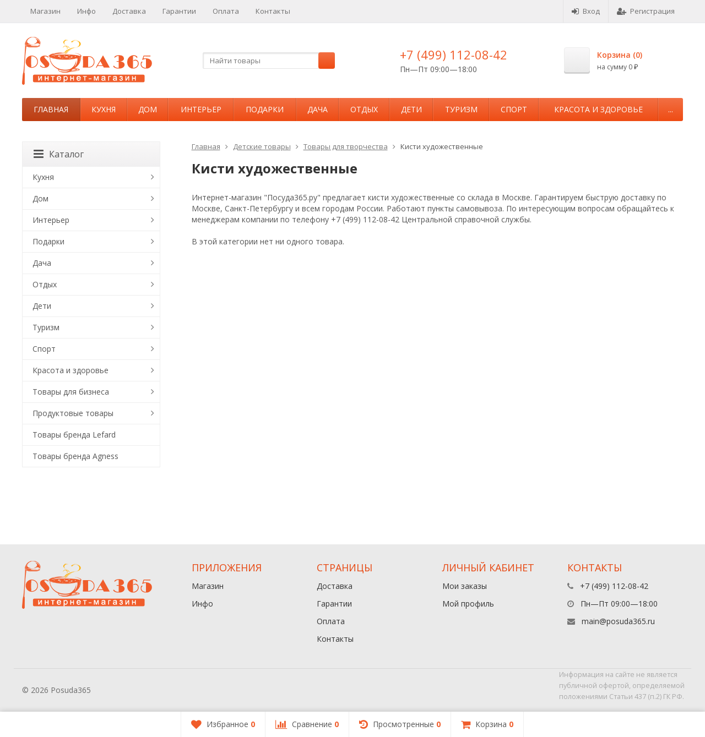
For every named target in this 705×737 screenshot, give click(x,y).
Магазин (45, 11)
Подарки (265, 109)
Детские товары (262, 146)
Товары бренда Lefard (74, 434)
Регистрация (646, 11)
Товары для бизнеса (70, 391)
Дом (147, 109)
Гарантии (179, 11)
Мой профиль (468, 603)
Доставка (129, 11)
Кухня (103, 109)
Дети (411, 109)
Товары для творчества (345, 146)
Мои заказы (464, 586)
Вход (586, 11)
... (670, 109)
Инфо (86, 11)
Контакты (273, 11)
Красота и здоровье (598, 109)
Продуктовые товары (72, 413)
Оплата (226, 11)
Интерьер (201, 109)
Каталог (59, 154)
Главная (51, 109)
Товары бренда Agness (75, 456)
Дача (317, 109)
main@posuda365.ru (618, 621)
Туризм (461, 109)
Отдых (364, 109)
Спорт (514, 109)
